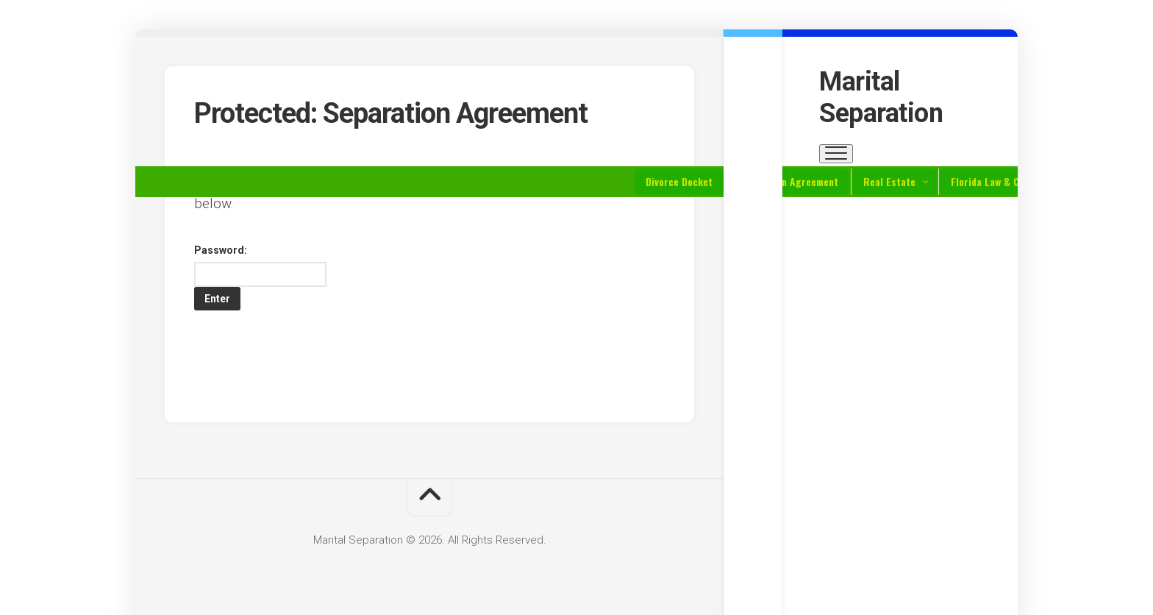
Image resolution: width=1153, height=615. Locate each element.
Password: (260, 265)
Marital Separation (881, 97)
